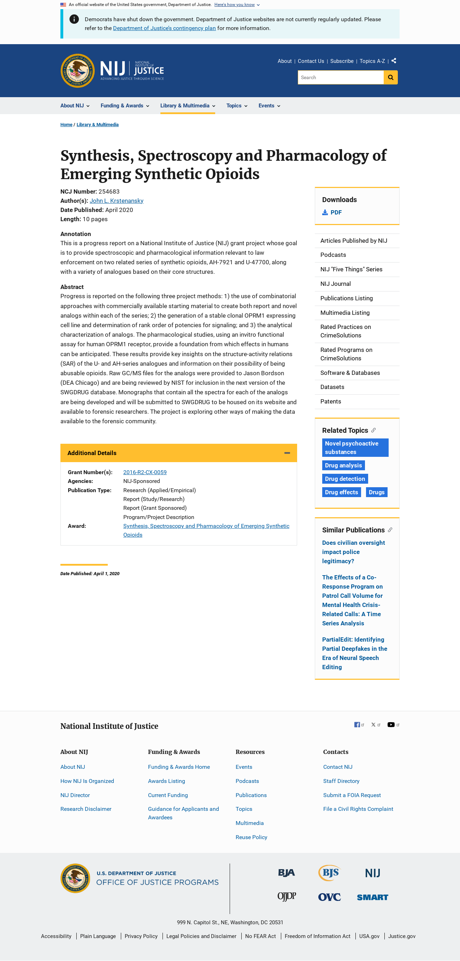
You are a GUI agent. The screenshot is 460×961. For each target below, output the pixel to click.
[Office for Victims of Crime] (329, 897)
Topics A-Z (372, 61)
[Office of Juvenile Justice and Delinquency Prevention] (287, 898)
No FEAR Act (260, 936)
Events (244, 767)
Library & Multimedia (98, 124)
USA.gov (369, 936)
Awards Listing (166, 781)
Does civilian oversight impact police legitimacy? (353, 552)
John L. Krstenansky (116, 200)
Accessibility (56, 936)
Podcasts (247, 781)
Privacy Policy (141, 936)
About (285, 61)
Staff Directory (341, 781)
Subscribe (342, 61)
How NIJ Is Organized (87, 781)
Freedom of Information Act (317, 936)
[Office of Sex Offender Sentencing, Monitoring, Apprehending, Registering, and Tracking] (372, 895)
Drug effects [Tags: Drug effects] (341, 492)
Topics (244, 809)
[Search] (341, 77)
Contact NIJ (338, 767)
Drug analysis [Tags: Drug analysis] (343, 465)
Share (396, 62)
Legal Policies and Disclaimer (201, 936)
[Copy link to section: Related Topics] (372, 429)
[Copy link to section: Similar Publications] (388, 529)
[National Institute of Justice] (373, 870)
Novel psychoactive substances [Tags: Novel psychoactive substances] (351, 447)
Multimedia (250, 823)
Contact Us (311, 61)
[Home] (132, 70)
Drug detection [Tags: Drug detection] (345, 478)
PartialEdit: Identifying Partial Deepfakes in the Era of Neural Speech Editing (354, 653)
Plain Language (98, 936)
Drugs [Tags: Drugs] (377, 492)
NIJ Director (75, 795)
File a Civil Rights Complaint (358, 809)
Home (66, 124)
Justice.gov (401, 936)
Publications (251, 795)
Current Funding (168, 795)
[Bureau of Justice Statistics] (329, 878)
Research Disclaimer (85, 809)
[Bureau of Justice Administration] (286, 869)
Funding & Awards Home (179, 767)
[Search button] (391, 77)
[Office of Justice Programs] (77, 70)
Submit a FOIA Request (352, 795)
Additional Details (92, 452)
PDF (336, 212)
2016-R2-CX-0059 (145, 472)
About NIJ (72, 767)
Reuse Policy (251, 837)
